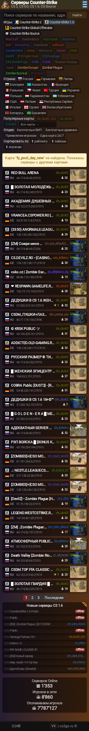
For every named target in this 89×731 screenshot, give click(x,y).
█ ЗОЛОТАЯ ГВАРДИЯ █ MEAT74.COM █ (43, 584)
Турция (53, 90)
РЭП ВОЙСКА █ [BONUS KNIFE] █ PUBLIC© (45, 442)
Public (46, 62)
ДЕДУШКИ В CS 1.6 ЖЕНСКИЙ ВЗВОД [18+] (46, 300)
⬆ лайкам (58, 141)
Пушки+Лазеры (66, 62)
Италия (15, 107)
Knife (35, 62)
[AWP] (9, 56)
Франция (62, 84)
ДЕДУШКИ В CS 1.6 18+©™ (32, 400)
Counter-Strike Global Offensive (31, 28)
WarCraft (11, 39)
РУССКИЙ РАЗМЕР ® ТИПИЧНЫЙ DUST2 (44, 357)
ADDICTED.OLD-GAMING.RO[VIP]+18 (39, 343)
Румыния (16, 90)
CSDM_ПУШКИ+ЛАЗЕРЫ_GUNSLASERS (43, 314)
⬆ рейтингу (39, 141)
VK (53, 726)
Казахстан (39, 84)
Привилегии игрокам (20, 135)
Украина (73, 90)
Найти (77, 15)
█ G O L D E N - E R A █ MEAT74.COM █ (41, 414)
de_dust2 (66, 118)
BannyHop (22, 45)
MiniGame (45, 50)
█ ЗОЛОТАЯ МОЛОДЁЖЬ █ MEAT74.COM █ (45, 187)
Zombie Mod (14, 50)
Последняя (54, 598)
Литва (68, 79)
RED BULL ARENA (25, 173)
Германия (48, 79)
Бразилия (39, 113)
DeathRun (68, 39)
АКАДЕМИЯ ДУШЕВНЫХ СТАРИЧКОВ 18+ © (46, 201)
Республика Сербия (58, 101)
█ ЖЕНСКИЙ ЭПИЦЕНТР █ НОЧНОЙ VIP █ (45, 371)
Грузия (34, 107)
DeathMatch (30, 39)
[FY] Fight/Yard (28, 56)
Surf (8, 45)
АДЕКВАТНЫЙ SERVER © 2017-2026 (39, 428)
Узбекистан (66, 96)
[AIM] (73, 50)
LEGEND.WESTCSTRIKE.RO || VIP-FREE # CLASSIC (49, 513)
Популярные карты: (19, 118)
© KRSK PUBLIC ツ (25, 329)
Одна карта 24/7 (52, 135)
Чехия (36, 90)
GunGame (40, 45)
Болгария (17, 84)
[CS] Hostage (51, 56)
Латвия (30, 101)
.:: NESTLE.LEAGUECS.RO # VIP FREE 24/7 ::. (45, 470)
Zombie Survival (16, 73)
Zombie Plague (52, 67)
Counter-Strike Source (24, 33)
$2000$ (10, 124)
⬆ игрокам (13, 147)
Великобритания (59, 107)
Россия (28, 79)
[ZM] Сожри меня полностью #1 (37, 244)
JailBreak (58, 45)
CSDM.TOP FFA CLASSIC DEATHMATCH (42, 570)
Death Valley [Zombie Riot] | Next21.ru (40, 555)
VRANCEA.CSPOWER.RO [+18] (34, 215)
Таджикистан (39, 96)
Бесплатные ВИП (29, 130)
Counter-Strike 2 (30, 22)
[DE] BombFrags (16, 62)
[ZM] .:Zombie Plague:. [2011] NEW (37, 527)
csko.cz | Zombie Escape (30, 272)
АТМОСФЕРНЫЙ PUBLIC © (32, 541)
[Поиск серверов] (34, 15)
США (13, 101)
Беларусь (16, 113)
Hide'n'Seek (50, 39)
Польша (16, 96)
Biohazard (38, 73)
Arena (30, 50)
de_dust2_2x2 (46, 118)
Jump (9, 67)
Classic (61, 50)
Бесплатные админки (61, 130)
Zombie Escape (27, 67)
